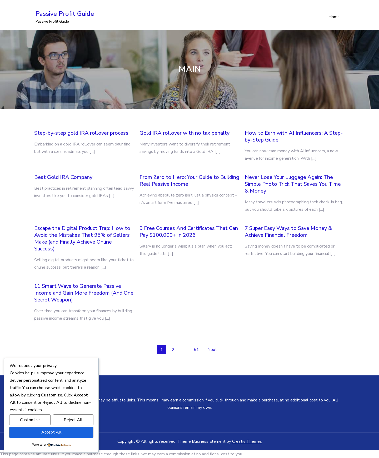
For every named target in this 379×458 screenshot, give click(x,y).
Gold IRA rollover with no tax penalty (184, 133)
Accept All (51, 432)
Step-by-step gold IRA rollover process (81, 133)
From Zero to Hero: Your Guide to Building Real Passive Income (189, 181)
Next (212, 350)
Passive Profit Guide (65, 14)
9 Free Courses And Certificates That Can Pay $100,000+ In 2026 (188, 232)
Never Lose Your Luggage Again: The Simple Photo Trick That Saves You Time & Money (293, 184)
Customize (30, 420)
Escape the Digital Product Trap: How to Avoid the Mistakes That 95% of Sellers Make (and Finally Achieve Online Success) (82, 239)
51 (196, 350)
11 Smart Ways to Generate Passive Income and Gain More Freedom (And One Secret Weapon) (83, 293)
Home (334, 17)
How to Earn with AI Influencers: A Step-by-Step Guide (294, 137)
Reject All (73, 420)
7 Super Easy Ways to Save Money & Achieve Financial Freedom (288, 232)
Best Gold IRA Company (63, 177)
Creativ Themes (247, 442)
